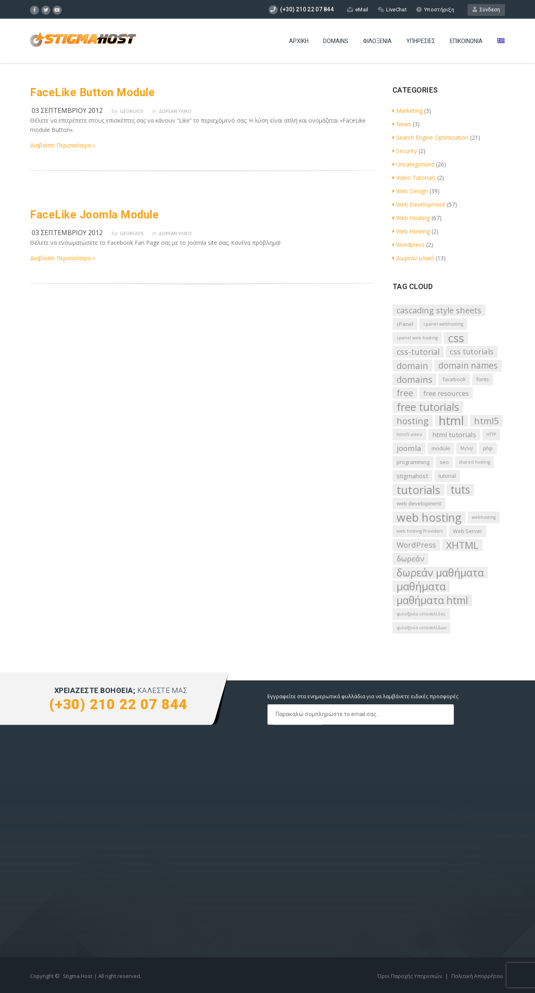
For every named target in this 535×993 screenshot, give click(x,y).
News (402, 124)
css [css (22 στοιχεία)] (456, 338)
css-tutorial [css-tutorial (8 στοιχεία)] (418, 351)
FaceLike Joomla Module (94, 214)
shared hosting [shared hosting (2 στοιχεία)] (474, 462)
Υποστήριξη (435, 9)
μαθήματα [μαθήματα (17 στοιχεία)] (421, 586)
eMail (358, 9)
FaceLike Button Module (92, 92)
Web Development (419, 204)
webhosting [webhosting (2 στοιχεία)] (484, 517)
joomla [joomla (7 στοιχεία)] (409, 448)
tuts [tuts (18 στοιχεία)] (460, 490)
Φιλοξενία (377, 41)
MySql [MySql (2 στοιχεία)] (466, 448)
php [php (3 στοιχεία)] (488, 448)
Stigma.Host (77, 976)
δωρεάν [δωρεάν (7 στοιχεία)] (410, 558)
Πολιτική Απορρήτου (477, 976)
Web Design (410, 191)
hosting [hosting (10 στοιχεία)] (413, 421)
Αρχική (298, 41)
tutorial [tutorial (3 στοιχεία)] (447, 475)
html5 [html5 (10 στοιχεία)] (486, 421)
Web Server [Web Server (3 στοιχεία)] (467, 531)
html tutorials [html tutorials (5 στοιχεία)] (454, 434)
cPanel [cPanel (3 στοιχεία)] (405, 324)
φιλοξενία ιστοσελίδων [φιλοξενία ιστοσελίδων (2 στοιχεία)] (421, 627)
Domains (335, 41)
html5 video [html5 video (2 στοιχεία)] (409, 434)
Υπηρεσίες (420, 41)
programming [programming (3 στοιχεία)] (413, 462)
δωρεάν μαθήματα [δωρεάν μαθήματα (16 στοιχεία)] (440, 573)
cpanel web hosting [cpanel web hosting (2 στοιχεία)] (417, 338)
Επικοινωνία (466, 41)
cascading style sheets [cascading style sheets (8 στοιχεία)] (439, 310)
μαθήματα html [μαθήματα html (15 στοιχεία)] (432, 600)
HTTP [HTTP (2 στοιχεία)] (491, 434)
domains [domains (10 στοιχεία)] (414, 379)
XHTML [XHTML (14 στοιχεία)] (462, 545)
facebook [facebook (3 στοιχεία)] (454, 379)
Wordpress (409, 244)
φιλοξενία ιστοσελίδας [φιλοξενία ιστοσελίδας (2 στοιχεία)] (421, 614)
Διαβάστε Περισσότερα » (62, 145)
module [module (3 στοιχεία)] (440, 448)
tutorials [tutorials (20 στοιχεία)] (418, 490)
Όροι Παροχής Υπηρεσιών (410, 976)
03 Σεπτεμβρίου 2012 (67, 110)
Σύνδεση (486, 9)
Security (405, 151)
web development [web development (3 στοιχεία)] (419, 503)
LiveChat (392, 9)
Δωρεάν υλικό (175, 111)
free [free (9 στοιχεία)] (405, 393)
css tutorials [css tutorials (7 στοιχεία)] (472, 351)
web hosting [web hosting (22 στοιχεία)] (429, 517)
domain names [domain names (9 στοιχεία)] (468, 365)
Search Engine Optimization (430, 137)
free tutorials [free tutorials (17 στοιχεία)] (428, 407)
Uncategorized (413, 164)
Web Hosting (411, 218)
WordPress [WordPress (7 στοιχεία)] (416, 545)
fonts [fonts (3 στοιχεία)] (482, 379)
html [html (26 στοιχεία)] (451, 421)
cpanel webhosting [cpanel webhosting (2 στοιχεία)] (443, 324)
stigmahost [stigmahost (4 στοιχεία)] (412, 476)
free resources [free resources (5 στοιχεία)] (446, 393)
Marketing (408, 110)
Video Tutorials (414, 177)
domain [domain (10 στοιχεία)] (412, 365)
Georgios (131, 111)
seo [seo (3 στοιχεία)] (444, 462)
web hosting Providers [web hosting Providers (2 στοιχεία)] (420, 531)
